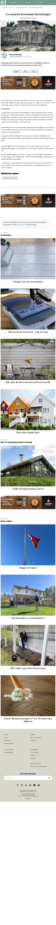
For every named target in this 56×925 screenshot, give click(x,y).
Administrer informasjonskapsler (39, 794)
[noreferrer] (34, 812)
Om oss (6, 762)
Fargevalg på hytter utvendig (36, 7)
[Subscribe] (49, 805)
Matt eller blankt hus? (28, 432)
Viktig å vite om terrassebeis (28, 281)
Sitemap (33, 762)
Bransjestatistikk (35, 779)
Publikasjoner (7, 768)
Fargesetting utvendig (21, 7)
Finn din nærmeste (8, 776)
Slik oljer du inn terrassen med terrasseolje (28, 382)
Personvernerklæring (36, 765)
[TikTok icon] (26, 812)
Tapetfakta (33, 785)
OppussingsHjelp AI (9, 779)
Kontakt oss (28, 825)
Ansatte (6, 765)
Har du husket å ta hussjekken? (28, 618)
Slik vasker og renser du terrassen (28, 682)
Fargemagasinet (35, 776)
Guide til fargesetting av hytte (28, 488)
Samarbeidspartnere (9, 771)
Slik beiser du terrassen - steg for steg (28, 331)
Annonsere (33, 768)
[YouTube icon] (39, 812)
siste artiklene (21, 224)
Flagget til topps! (28, 567)
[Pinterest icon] (30, 812)
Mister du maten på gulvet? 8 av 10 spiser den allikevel (28, 747)
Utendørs (11, 7)
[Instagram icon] (22, 812)
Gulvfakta (33, 782)
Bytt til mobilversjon (36, 791)
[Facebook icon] (17, 812)
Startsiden (4, 7)
